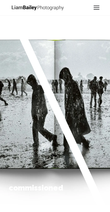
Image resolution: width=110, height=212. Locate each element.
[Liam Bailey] (38, 7)
